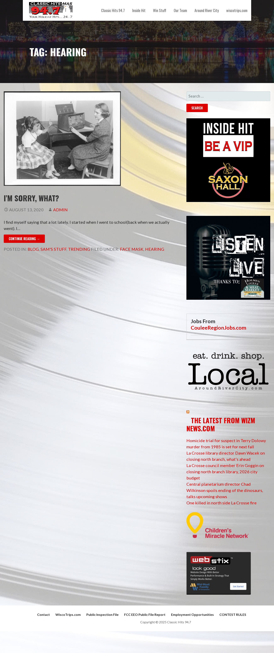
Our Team (180, 10)
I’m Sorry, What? (31, 197)
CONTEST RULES (232, 614)
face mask (131, 249)
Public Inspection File (102, 614)
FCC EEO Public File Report (144, 614)
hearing (154, 249)
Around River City (206, 10)
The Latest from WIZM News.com (220, 424)
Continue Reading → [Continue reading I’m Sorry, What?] (24, 238)
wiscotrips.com (236, 10)
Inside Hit (139, 10)
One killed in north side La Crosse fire (221, 502)
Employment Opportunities (192, 614)
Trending (79, 249)
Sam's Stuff (53, 249)
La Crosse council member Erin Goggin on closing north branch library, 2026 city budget (225, 471)
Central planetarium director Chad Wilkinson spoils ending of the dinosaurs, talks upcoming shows (224, 490)
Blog (33, 249)
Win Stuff (159, 10)
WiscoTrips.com (68, 614)
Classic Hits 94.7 (113, 10)
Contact (43, 614)
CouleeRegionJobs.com (218, 327)
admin (60, 209)
